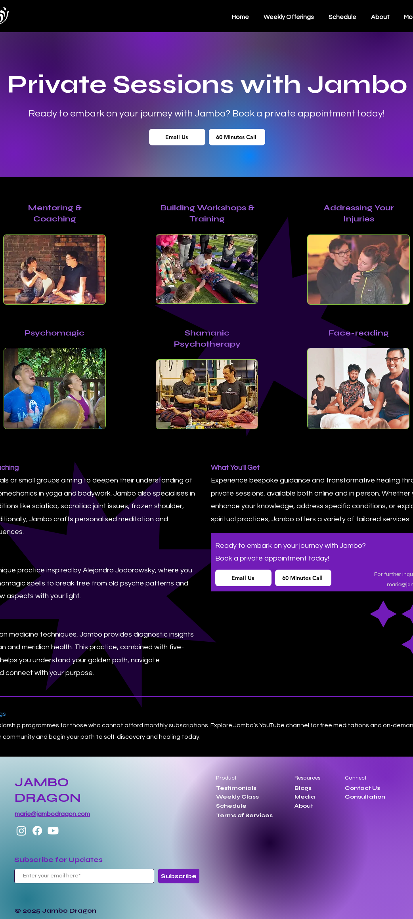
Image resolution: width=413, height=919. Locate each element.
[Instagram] (21, 830)
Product (226, 777)
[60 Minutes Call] (237, 137)
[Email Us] (177, 137)
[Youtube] (53, 830)
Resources (307, 777)
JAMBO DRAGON (48, 789)
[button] (342, 17)
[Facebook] (37, 830)
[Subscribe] (178, 876)
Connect (356, 777)
